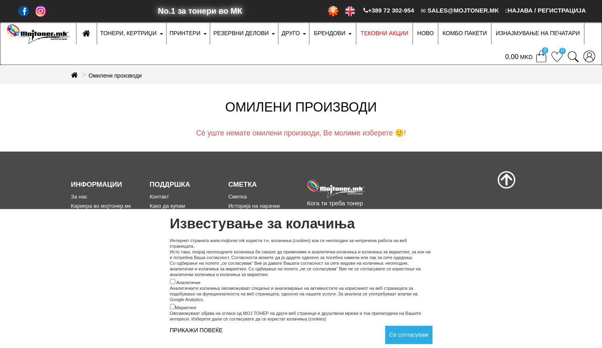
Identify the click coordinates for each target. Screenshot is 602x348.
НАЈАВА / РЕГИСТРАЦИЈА (546, 10)
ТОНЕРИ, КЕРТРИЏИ (128, 33)
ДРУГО (290, 33)
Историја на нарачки (254, 206)
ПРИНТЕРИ (185, 33)
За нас (79, 197)
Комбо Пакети (465, 33)
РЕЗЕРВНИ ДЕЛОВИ (240, 33)
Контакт (159, 197)
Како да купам (167, 206)
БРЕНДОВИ (329, 33)
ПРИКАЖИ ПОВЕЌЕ (196, 330)
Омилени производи (115, 75)
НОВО (425, 33)
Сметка (238, 197)
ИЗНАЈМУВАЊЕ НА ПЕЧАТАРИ (538, 33)
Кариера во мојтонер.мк (101, 206)
